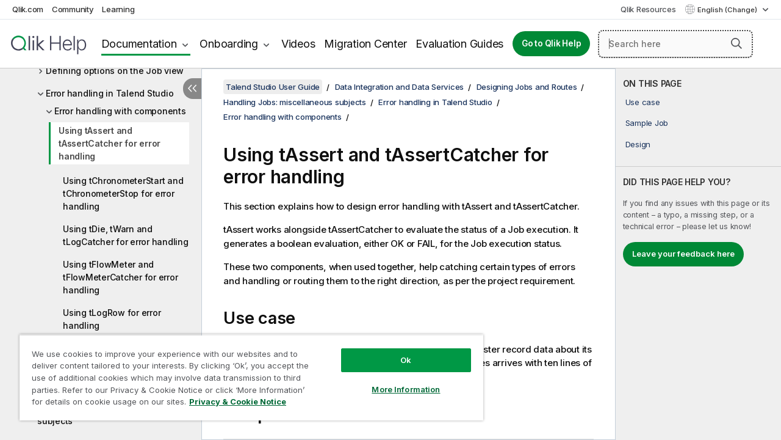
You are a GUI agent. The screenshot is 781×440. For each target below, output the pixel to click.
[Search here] (675, 44)
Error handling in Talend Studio (109, 93)
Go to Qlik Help (551, 43)
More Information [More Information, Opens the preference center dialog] (396, 380)
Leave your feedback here (683, 253)
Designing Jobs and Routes (527, 87)
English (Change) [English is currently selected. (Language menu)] (728, 10)
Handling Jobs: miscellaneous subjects (294, 102)
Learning (118, 9)
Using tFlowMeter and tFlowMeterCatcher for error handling (120, 277)
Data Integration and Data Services (399, 87)
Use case (642, 102)
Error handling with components (120, 111)
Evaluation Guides (459, 43)
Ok (396, 351)
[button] (736, 43)
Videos (298, 43)
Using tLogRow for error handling (111, 319)
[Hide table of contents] (192, 88)
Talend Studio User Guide (273, 87)
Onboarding (229, 43)
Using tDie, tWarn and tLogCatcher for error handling (126, 235)
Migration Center (365, 43)
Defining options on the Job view (115, 70)
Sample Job (647, 123)
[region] (246, 372)
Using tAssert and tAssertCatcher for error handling (109, 143)
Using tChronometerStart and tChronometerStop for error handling (123, 193)
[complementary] (698, 254)
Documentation (139, 43)
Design (638, 144)
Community (73, 9)
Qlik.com (27, 9)
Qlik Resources (648, 9)
